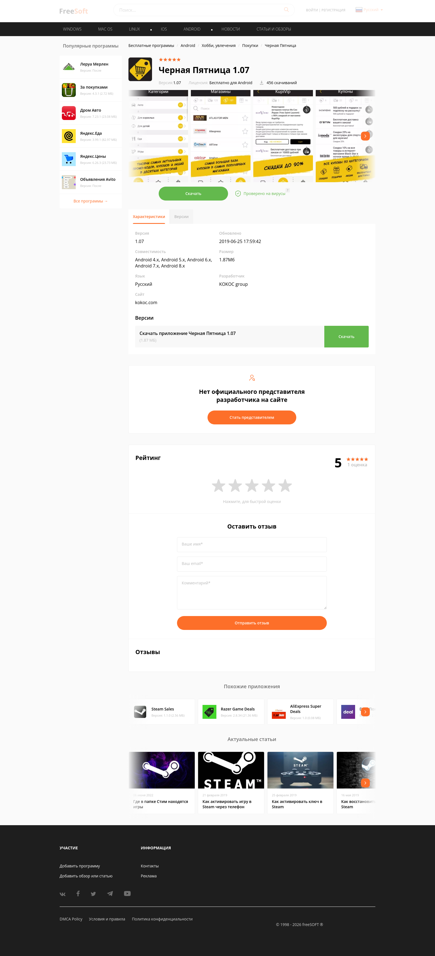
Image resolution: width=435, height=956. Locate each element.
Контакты (150, 866)
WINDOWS (72, 29)
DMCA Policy (71, 919)
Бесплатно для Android (230, 82)
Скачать (193, 193)
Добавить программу (80, 866)
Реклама (149, 876)
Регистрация (333, 10)
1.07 (170, 82)
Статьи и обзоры (274, 29)
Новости (231, 29)
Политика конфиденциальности (162, 919)
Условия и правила (107, 919)
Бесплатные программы (151, 45)
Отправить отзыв (252, 622)
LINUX (134, 29)
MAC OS (105, 29)
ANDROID (192, 29)
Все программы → (91, 201)
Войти (312, 10)
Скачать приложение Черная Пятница (188, 333)
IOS (164, 29)
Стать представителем (252, 417)
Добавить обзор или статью (86, 876)
